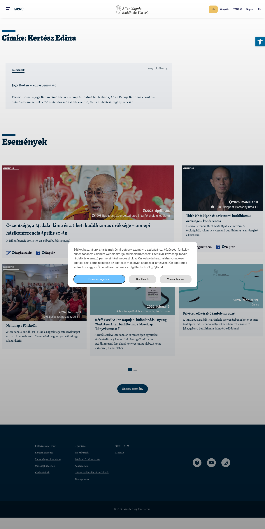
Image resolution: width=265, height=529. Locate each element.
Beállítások (141, 279)
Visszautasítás (175, 279)
